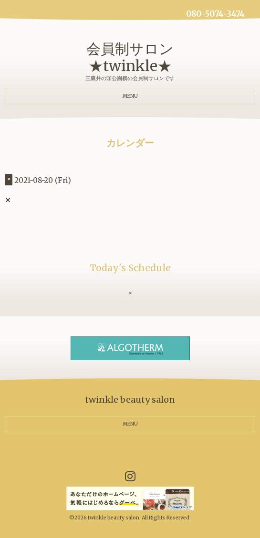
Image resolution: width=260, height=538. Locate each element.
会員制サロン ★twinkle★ (130, 57)
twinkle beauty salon (113, 518)
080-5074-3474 (215, 14)
